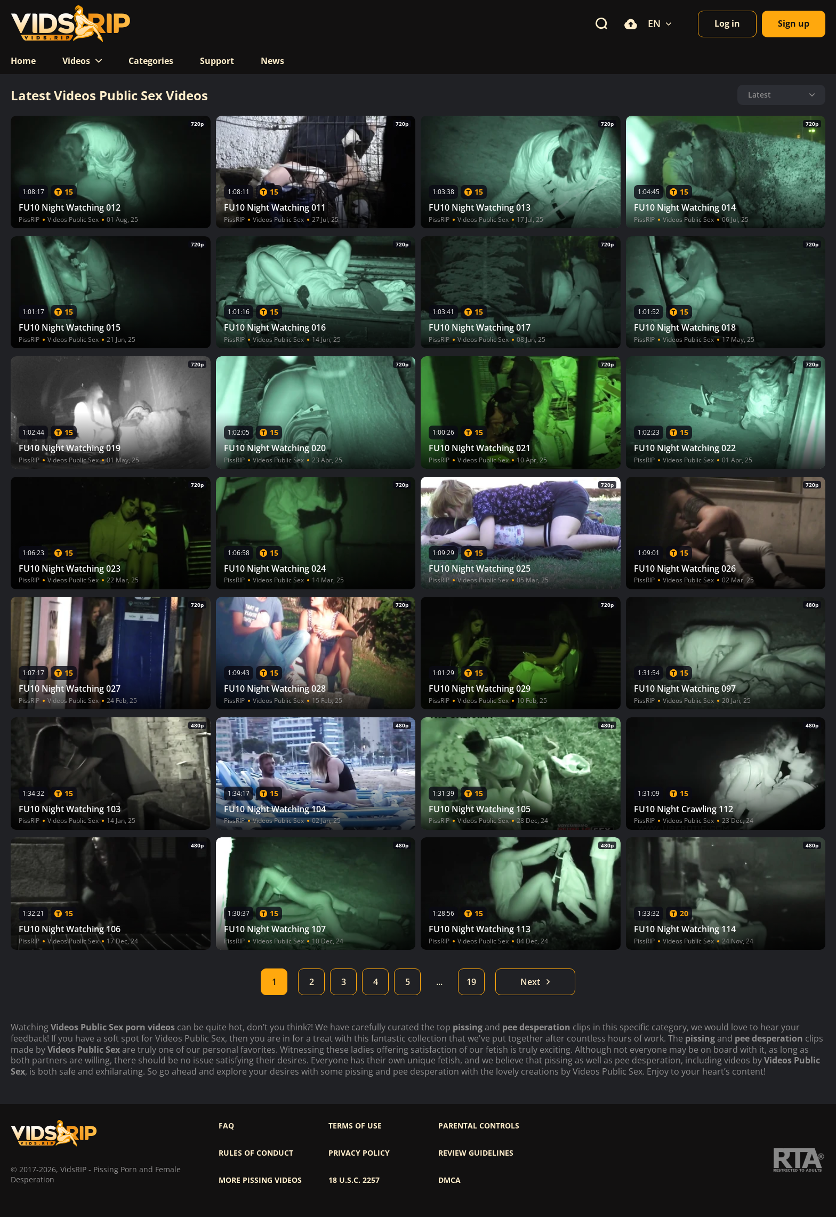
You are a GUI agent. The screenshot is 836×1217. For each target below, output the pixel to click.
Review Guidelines (475, 1153)
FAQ (226, 1126)
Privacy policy (359, 1153)
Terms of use (355, 1126)
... (439, 982)
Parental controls (478, 1126)
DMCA (449, 1180)
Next (535, 982)
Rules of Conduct (256, 1153)
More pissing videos (260, 1180)
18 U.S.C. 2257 (354, 1180)
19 (471, 982)
